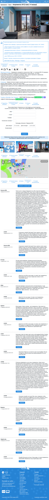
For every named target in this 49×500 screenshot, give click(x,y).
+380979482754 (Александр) (26, 97)
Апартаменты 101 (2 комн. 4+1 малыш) (25, 5)
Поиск (9, 4)
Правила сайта (5, 478)
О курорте (22, 474)
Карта (21, 64)
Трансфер (22, 480)
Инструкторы (23, 483)
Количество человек (7, 120)
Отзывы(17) (27, 65)
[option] (24, 22)
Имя (11, 111)
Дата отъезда (24, 125)
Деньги (36, 480)
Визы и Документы (38, 475)
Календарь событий (39, 484)
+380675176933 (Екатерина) (8, 99)
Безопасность (23, 481)
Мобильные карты (24, 494)
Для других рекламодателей (8, 486)
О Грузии (36, 474)
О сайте (3, 476)
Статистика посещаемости (8, 483)
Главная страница (6, 475)
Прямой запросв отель (13, 65)
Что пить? (36, 477)
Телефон (10, 117)
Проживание (4, 4)
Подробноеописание (4, 65)
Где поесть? (37, 478)
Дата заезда (9, 125)
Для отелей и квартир (7, 484)
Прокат (21, 484)
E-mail (10, 114)
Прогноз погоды (23, 489)
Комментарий (8, 128)
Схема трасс (22, 477)
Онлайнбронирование (35, 65)
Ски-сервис (22, 486)
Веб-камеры (23, 490)
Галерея (21, 487)
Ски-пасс (22, 475)
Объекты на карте (24, 492)
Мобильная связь (38, 481)
